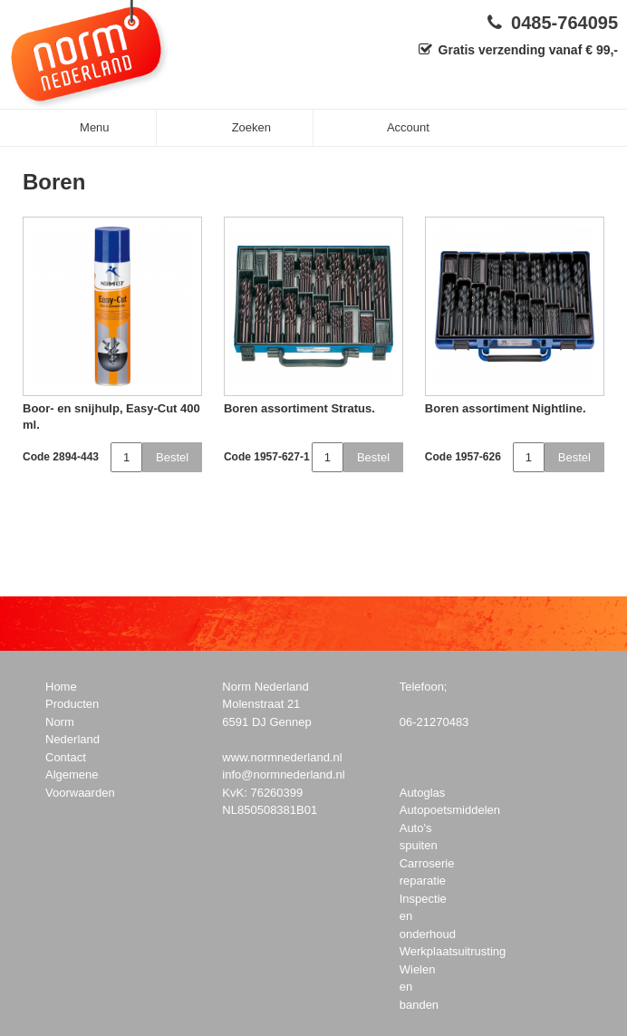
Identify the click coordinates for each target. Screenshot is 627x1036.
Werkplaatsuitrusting (453, 951)
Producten (72, 704)
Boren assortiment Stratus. (299, 408)
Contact (65, 757)
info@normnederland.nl (283, 774)
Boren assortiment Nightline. (505, 408)
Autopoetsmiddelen (450, 810)
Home (61, 686)
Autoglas (423, 792)
